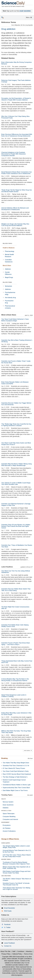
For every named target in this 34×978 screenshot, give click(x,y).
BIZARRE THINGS (6, 859)
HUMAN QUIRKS (5, 843)
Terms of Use (28, 954)
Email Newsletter (9, 908)
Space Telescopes (9, 813)
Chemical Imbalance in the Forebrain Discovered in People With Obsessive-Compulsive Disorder (13, 154)
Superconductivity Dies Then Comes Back (16, 787)
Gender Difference (8, 273)
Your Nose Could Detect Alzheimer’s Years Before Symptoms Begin (15, 320)
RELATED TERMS (7, 282)
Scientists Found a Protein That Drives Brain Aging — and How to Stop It (15, 643)
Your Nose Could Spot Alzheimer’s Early (16, 771)
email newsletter (25, 11)
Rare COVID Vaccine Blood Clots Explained (17, 774)
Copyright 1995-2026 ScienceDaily (13, 956)
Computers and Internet (10, 819)
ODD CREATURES (6, 875)
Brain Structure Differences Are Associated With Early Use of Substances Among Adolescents (16, 135)
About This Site (5, 951)
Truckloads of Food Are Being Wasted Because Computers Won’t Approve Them (16, 863)
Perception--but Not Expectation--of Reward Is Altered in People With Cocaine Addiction (16, 99)
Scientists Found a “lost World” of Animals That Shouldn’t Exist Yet (16, 884)
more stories (28, 750)
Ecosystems (7, 825)
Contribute (20, 951)
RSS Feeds (8, 911)
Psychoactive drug (9, 302)
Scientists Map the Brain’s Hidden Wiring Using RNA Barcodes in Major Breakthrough (16, 464)
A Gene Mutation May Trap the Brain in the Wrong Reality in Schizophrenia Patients (15, 679)
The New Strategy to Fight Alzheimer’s (15, 777)
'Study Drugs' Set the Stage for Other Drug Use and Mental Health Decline (16, 190)
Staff (13, 951)
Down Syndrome (8, 805)
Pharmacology (9, 251)
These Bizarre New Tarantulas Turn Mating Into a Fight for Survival (16, 888)
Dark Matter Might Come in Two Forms (15, 790)
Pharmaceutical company (10, 307)
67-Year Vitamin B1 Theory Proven (14, 768)
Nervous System (8, 802)
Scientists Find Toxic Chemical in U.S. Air (16, 765)
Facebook (7, 924)
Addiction (8, 269)
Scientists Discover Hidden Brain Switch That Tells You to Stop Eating (15, 589)
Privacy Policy (6, 954)
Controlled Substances (9, 261)
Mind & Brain (7, 265)
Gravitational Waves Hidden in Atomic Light (16, 784)
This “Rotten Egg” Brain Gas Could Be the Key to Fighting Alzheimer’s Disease (16, 424)
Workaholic (8, 286)
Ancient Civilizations (9, 831)
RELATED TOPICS (7, 243)
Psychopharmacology (10, 293)
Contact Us (7, 946)
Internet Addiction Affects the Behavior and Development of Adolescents (15, 208)
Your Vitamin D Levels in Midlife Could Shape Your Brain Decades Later (15, 483)
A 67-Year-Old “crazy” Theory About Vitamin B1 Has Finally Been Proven (17, 855)
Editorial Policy (17, 954)
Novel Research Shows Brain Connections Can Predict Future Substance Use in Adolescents (16, 172)
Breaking (4, 758)
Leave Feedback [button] (9, 943)
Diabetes (5, 807)
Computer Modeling (9, 816)
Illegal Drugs (9, 277)
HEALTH (3, 799)
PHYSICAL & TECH (6, 810)
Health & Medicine (9, 248)
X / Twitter (7, 927)
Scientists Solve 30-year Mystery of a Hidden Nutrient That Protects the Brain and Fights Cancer (15, 526)
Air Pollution (6, 828)
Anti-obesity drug (10, 297)
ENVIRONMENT (5, 822)
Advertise (29, 951)
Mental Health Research (9, 255)
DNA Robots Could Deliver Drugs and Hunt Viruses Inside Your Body (16, 872)
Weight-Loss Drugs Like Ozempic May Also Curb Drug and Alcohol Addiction (15, 224)
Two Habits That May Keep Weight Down (16, 762)
